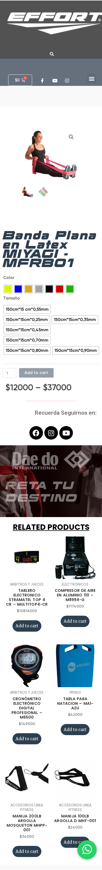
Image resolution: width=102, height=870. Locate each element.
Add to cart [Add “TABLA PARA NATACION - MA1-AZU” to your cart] (75, 729)
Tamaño (11, 298)
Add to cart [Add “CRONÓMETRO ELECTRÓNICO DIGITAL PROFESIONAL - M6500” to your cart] (27, 738)
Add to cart (36, 372)
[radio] (8, 289)
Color (8, 277)
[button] (91, 78)
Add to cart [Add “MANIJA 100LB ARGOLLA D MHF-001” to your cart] (75, 842)
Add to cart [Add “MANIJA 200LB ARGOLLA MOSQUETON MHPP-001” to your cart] (27, 851)
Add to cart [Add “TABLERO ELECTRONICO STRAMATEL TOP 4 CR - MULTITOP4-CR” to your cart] (27, 625)
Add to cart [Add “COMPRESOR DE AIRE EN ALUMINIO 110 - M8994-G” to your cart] (75, 621)
